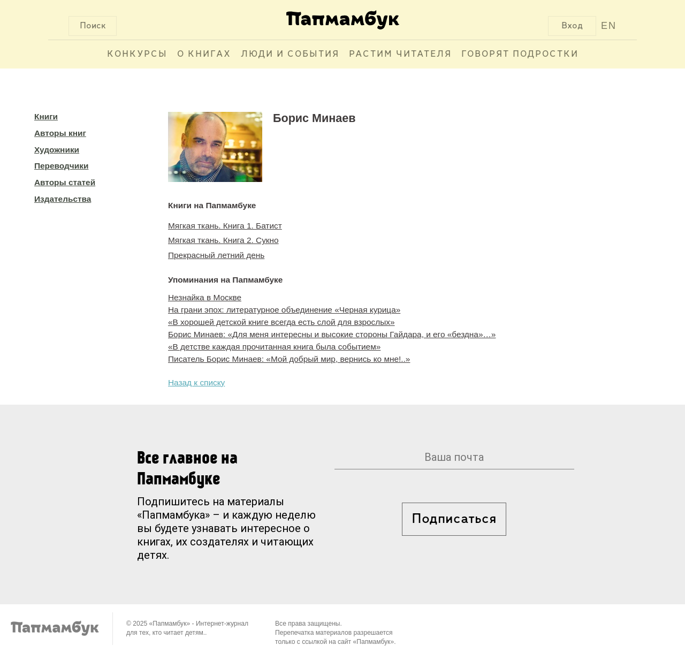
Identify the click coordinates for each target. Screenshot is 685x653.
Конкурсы (137, 54)
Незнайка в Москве (204, 297)
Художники (56, 149)
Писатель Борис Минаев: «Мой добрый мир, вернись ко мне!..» (289, 358)
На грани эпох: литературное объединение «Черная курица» (284, 309)
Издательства (62, 198)
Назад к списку (196, 382)
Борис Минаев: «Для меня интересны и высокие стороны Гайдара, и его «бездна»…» (332, 334)
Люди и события (290, 54)
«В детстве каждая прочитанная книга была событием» (274, 346)
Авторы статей (64, 182)
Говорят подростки (520, 54)
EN (608, 25)
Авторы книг (60, 133)
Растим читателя (400, 54)
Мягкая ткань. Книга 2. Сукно (223, 240)
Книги (46, 116)
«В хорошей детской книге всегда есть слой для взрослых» (281, 321)
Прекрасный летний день (216, 255)
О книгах (204, 54)
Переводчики (61, 165)
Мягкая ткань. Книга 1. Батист (225, 225)
